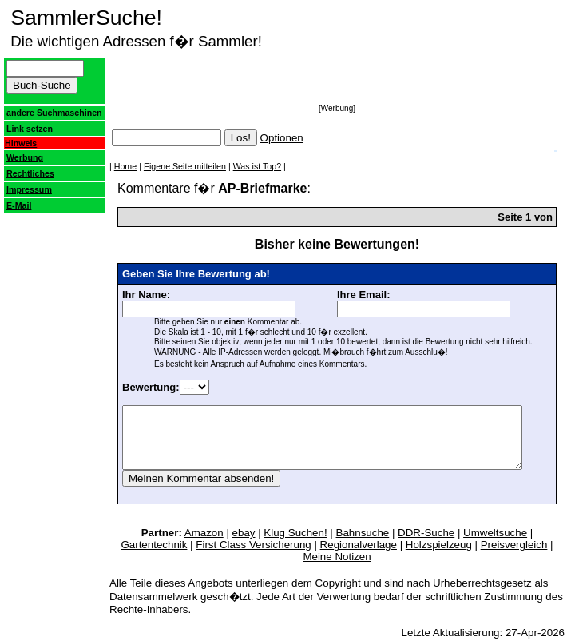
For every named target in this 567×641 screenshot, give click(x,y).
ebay (196, 545)
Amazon (156, 545)
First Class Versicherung (170, 557)
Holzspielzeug (356, 557)
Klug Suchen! (248, 545)
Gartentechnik (523, 545)
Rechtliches (30, 183)
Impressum (29, 199)
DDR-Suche (379, 545)
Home (107, 166)
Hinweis (21, 152)
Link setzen (29, 138)
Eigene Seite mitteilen (166, 166)
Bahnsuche (316, 545)
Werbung (24, 167)
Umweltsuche (449, 545)
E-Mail (18, 215)
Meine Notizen (507, 557)
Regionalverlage (276, 557)
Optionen (263, 138)
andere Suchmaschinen (39, 117)
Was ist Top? (239, 166)
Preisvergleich (432, 557)
